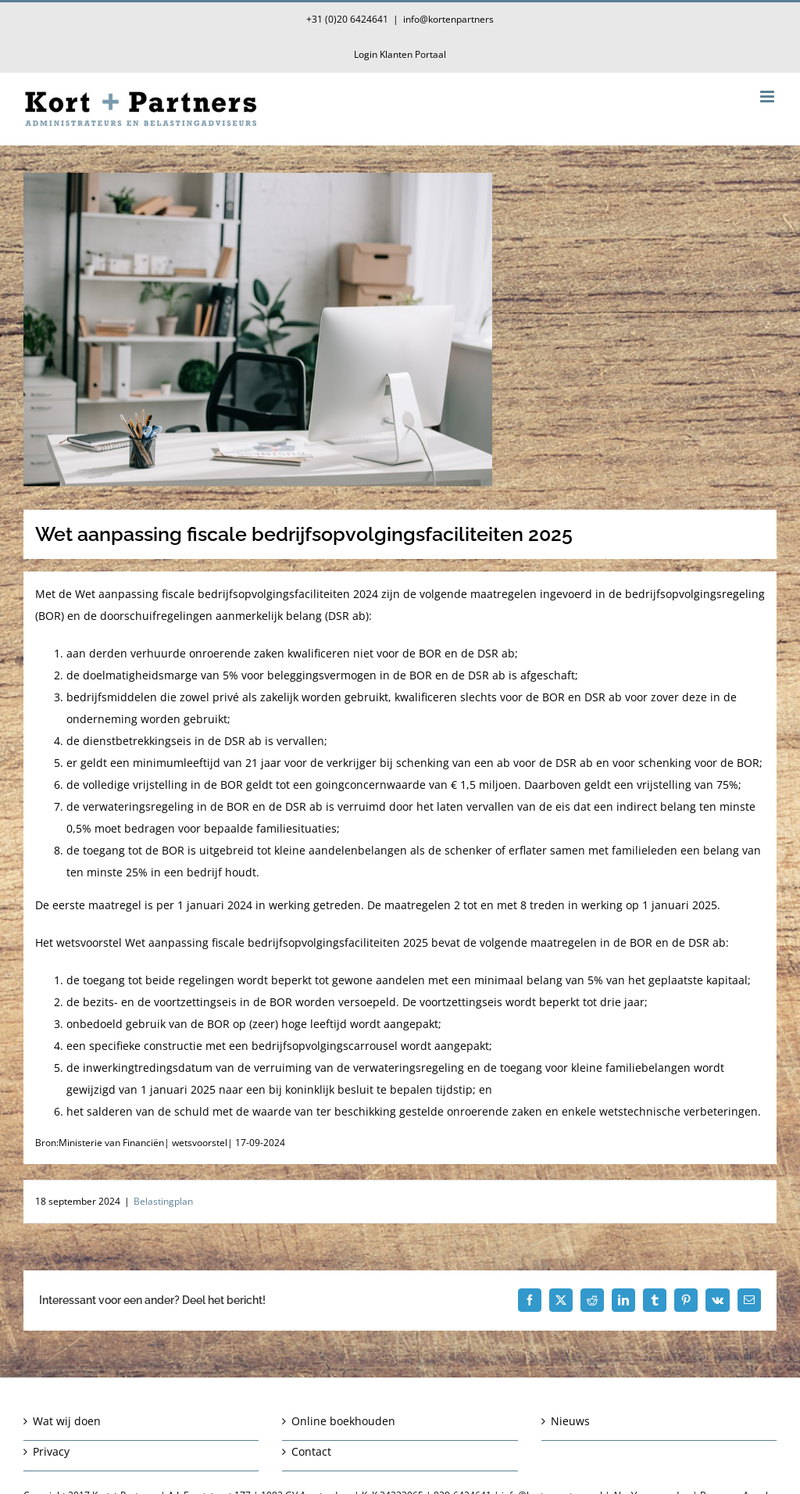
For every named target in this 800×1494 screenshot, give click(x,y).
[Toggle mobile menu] (768, 96)
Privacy (51, 1451)
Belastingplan (163, 1201)
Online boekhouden (343, 1420)
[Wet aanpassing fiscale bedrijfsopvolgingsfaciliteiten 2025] (400, 329)
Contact (311, 1451)
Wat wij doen (67, 1420)
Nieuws (570, 1420)
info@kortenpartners (448, 19)
